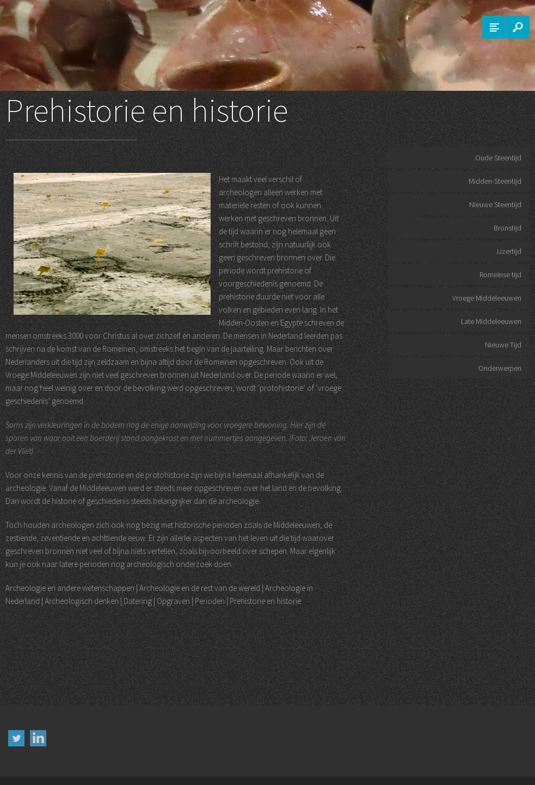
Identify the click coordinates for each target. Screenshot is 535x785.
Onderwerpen (499, 368)
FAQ (400, 768)
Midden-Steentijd (495, 181)
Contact (423, 768)
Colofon (378, 768)
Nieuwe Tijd (503, 345)
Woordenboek (488, 768)
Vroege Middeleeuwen (486, 298)
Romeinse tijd (500, 274)
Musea (521, 768)
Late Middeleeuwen (491, 321)
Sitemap (451, 768)
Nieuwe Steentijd (495, 204)
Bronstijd (507, 228)
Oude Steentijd (498, 158)
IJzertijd (509, 251)
